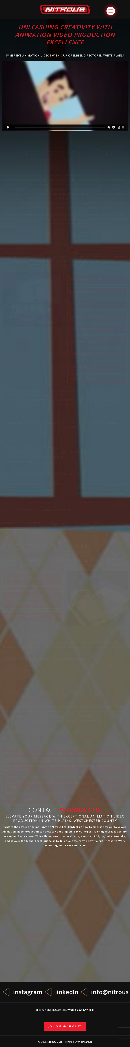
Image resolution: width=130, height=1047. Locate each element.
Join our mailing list (65, 1026)
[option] (25, 992)
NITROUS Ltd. (55, 1041)
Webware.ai (85, 1041)
